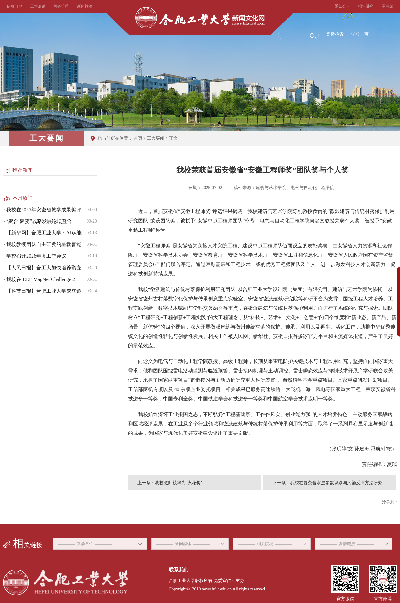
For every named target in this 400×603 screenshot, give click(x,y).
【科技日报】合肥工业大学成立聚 (43, 291)
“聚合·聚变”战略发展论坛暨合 (39, 221)
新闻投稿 (84, 6)
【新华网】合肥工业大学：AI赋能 (44, 232)
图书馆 (387, 6)
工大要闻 (155, 138)
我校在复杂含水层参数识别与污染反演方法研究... (338, 482)
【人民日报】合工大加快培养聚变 (43, 267)
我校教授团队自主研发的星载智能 (43, 244)
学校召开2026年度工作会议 (36, 256)
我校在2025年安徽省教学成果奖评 (43, 209)
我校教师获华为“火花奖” (178, 482)
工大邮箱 (37, 6)
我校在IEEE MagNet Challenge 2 (40, 279)
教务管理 (61, 6)
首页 (138, 138)
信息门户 (14, 6)
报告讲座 (365, 6)
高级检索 (335, 34)
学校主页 (360, 34)
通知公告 (342, 6)
